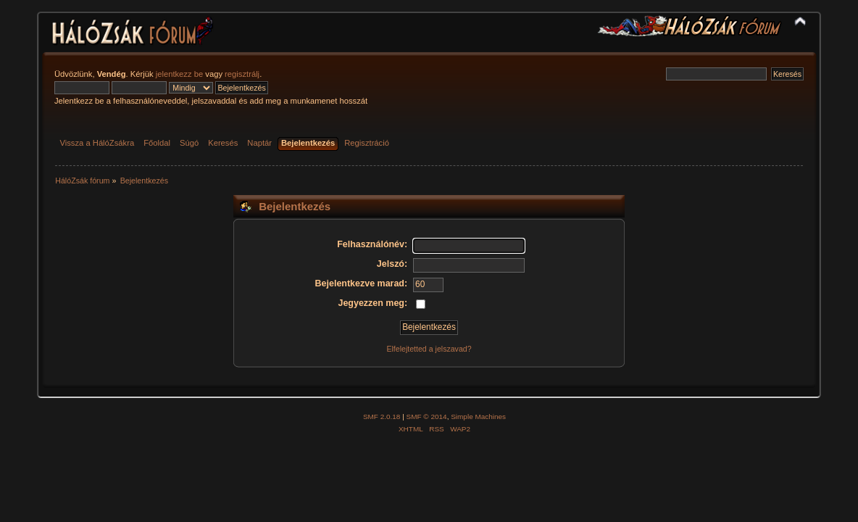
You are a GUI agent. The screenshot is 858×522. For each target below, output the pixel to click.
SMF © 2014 (427, 416)
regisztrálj (242, 74)
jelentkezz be (179, 74)
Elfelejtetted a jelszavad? (428, 348)
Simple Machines (478, 416)
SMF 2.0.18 (382, 416)
